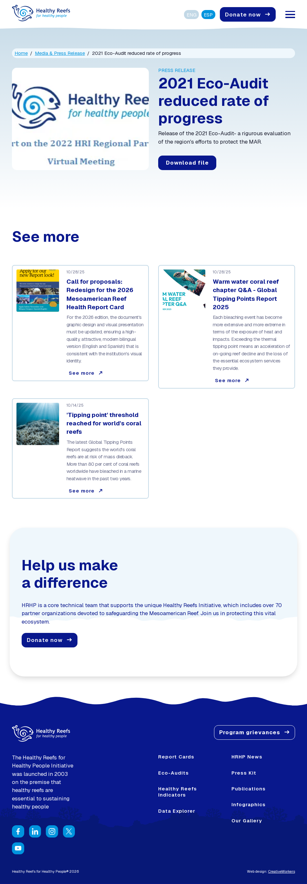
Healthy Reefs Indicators (177, 792)
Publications (248, 789)
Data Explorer (176, 811)
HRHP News (246, 757)
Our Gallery (246, 821)
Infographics (248, 804)
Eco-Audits (173, 773)
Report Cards (176, 757)
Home (21, 53)
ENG (192, 15)
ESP (208, 15)
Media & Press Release (60, 53)
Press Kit (243, 773)
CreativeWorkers (281, 871)
